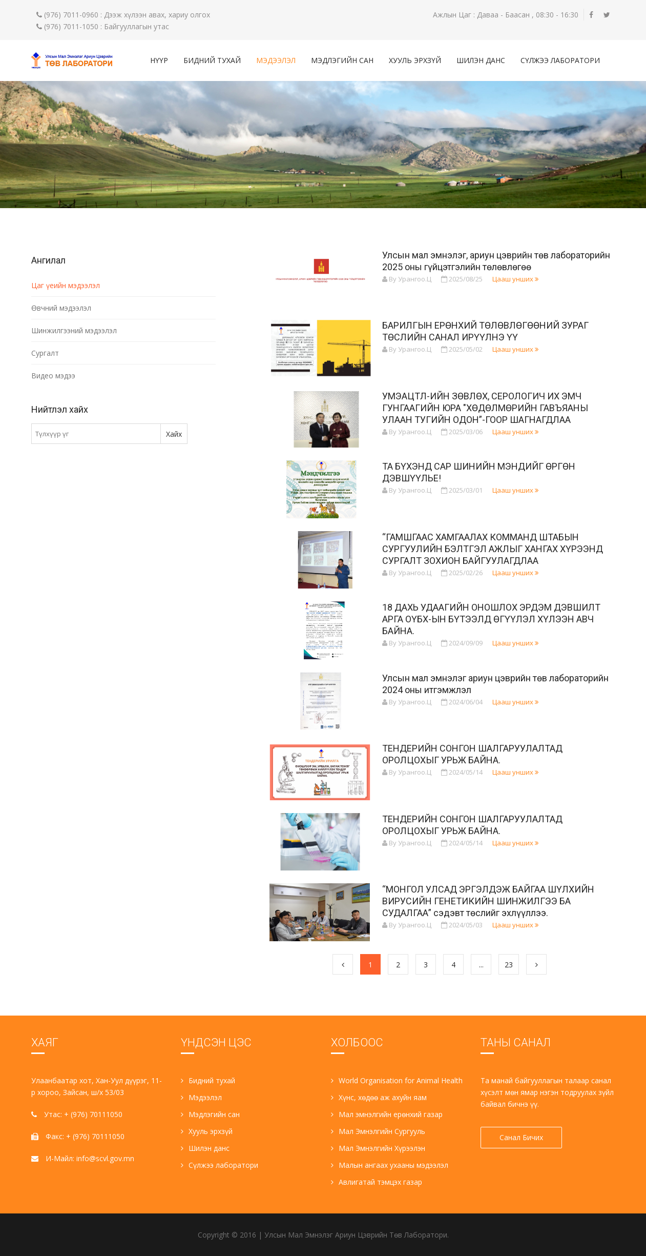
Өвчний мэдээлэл (61, 308)
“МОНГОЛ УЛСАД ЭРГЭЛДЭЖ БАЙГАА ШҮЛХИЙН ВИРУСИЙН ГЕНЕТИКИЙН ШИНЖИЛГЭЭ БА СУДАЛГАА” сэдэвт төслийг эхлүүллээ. (488, 901)
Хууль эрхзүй (415, 60)
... (481, 964)
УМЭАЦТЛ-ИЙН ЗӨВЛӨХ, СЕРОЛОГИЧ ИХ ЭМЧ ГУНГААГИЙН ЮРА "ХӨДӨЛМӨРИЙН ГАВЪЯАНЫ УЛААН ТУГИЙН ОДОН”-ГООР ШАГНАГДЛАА (485, 408)
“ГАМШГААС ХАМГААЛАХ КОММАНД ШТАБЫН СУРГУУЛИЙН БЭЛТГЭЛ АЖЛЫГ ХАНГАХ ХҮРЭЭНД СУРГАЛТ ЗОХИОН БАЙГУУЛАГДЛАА (492, 549)
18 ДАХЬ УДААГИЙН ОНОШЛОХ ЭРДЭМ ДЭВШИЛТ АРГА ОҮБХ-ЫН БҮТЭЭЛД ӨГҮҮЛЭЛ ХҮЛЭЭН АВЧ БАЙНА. (491, 619)
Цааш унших (515, 278)
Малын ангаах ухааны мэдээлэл (389, 1165)
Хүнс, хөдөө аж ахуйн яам (379, 1097)
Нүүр (159, 60)
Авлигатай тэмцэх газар (376, 1182)
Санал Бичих (521, 1137)
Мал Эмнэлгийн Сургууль (378, 1131)
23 (509, 964)
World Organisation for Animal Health (397, 1080)
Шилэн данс (480, 60)
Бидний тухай (212, 60)
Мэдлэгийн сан (342, 60)
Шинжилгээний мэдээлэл (74, 330)
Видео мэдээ (53, 375)
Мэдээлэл (276, 60)
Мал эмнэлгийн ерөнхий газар (387, 1114)
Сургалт (45, 353)
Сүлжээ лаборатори (560, 60)
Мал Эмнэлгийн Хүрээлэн (378, 1148)
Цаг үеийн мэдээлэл (65, 285)
